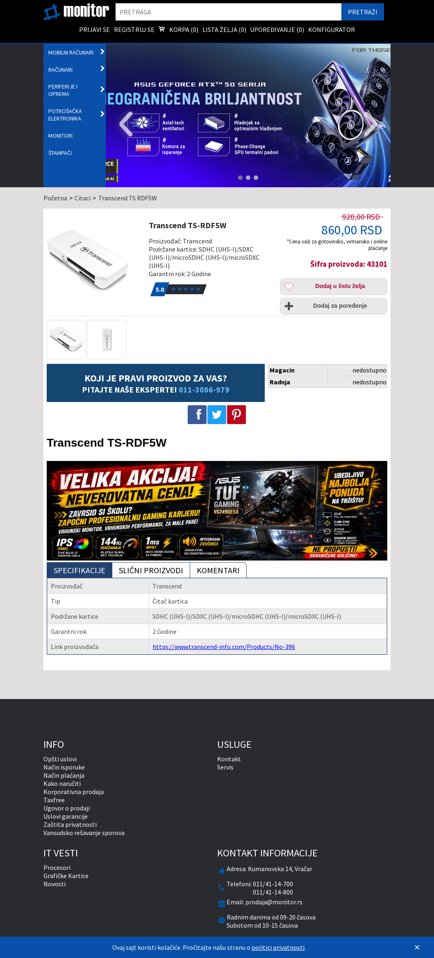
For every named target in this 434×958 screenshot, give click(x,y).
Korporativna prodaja (73, 792)
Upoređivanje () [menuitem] (277, 29)
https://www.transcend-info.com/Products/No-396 (223, 646)
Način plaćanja (63, 775)
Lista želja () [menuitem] (224, 29)
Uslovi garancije (65, 816)
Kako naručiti (62, 783)
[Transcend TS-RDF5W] (94, 261)
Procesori (56, 867)
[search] (228, 11)
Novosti (54, 884)
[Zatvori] (417, 947)
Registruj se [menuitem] (134, 29)
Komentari (218, 570)
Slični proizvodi (151, 570)
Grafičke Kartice (66, 876)
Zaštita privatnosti (70, 824)
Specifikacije (79, 570)
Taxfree (54, 800)
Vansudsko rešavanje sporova (84, 833)
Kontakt (229, 759)
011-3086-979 (204, 389)
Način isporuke (64, 767)
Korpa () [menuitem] (178, 30)
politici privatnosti (278, 947)
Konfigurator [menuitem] (331, 29)
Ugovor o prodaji (66, 808)
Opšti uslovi (60, 759)
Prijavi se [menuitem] (94, 29)
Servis (225, 767)
